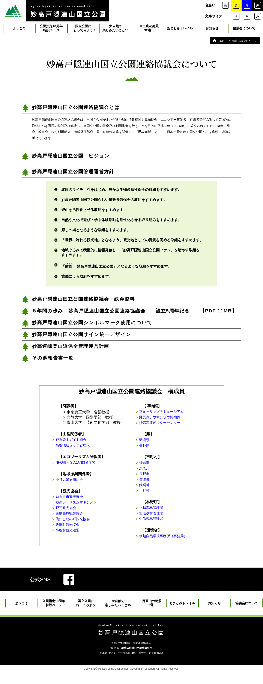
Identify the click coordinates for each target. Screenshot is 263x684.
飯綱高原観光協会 (82, 520)
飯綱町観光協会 (80, 532)
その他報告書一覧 (53, 359)
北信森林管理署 (163, 523)
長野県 (156, 450)
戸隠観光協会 (78, 514)
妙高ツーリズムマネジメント (92, 508)
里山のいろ (54, 10)
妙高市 (156, 468)
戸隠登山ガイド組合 (84, 442)
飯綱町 (156, 493)
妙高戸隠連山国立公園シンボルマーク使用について (92, 324)
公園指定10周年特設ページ (51, 30)
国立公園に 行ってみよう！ (83, 30)
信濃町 (156, 487)
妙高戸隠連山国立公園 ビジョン (71, 157)
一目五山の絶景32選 (147, 30)
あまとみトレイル (180, 30)
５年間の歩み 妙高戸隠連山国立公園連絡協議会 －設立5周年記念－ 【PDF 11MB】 (134, 312)
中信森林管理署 (163, 529)
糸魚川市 (158, 474)
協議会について (244, 30)
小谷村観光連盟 (80, 539)
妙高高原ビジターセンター (173, 426)
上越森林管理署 (163, 517)
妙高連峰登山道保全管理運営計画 (70, 348)
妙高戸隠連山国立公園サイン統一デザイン (81, 336)
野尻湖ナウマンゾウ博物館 (173, 420)
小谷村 (156, 499)
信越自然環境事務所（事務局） (177, 547)
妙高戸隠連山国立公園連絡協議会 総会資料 (83, 300)
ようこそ (19, 30)
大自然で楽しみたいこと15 (115, 30)
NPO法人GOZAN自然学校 (89, 466)
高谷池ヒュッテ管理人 (86, 448)
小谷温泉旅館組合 (82, 484)
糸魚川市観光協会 (82, 501)
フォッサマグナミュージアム (175, 414)
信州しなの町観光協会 (86, 526)
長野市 (156, 480)
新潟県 (156, 444)
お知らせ (212, 30)
